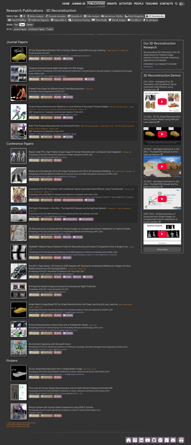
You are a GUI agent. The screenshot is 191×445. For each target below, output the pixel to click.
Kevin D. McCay (60, 394)
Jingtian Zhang (34, 394)
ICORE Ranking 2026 (22, 425)
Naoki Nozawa (34, 56)
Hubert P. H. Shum (47, 56)
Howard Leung (55, 115)
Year (16, 24)
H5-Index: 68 (127, 152)
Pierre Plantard (34, 94)
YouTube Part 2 (85, 219)
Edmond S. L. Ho (67, 56)
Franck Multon (63, 94)
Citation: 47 (89, 89)
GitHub (67, 237)
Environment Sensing (79, 20)
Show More (162, 249)
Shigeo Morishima (83, 56)
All (22, 16)
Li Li (30, 274)
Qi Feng (57, 56)
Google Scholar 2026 (23, 426)
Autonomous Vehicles (112, 16)
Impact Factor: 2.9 (113, 50)
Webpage (34, 59)
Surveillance (134, 20)
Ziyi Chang (33, 234)
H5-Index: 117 (130, 171)
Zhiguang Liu (33, 115)
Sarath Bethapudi (79, 255)
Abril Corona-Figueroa (37, 177)
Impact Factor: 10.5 (107, 126)
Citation (29, 24)
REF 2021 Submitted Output (119, 107)
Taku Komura (62, 350)
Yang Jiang (60, 134)
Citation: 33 (82, 269)
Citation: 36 (125, 50)
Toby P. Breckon (96, 197)
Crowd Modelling (17, 20)
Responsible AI (58, 20)
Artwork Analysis (117, 20)
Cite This (46, 59)
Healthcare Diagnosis (38, 20)
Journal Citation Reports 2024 (26, 423)
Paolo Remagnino (43, 157)
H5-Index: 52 (111, 208)
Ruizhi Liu (32, 157)
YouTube (68, 59)
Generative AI (75, 16)
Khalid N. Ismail (38, 274)
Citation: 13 (48, 192)
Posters (49, 29)
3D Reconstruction (155, 16)
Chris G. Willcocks (69, 177)
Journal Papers (19, 29)
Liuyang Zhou (44, 115)
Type (22, 24)
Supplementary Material (73, 79)
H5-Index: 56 (72, 269)
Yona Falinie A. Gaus (82, 197)
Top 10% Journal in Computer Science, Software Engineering (57, 109)
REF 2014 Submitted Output (90, 126)
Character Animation (55, 16)
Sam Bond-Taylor (51, 197)
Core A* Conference (35, 192)
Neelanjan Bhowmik (66, 197)
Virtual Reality (99, 20)
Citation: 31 (33, 211)
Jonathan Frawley (52, 255)
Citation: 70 (82, 109)
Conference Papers (36, 29)
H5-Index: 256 (129, 189)
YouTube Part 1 (70, 219)
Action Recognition (134, 16)
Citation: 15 (38, 307)
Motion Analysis (35, 16)
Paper (58, 59)
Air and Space (150, 20)
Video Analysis (91, 16)
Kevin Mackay (34, 350)
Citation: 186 (53, 129)
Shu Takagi (72, 134)
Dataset (67, 277)
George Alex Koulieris (45, 234)
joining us (148, 66)
